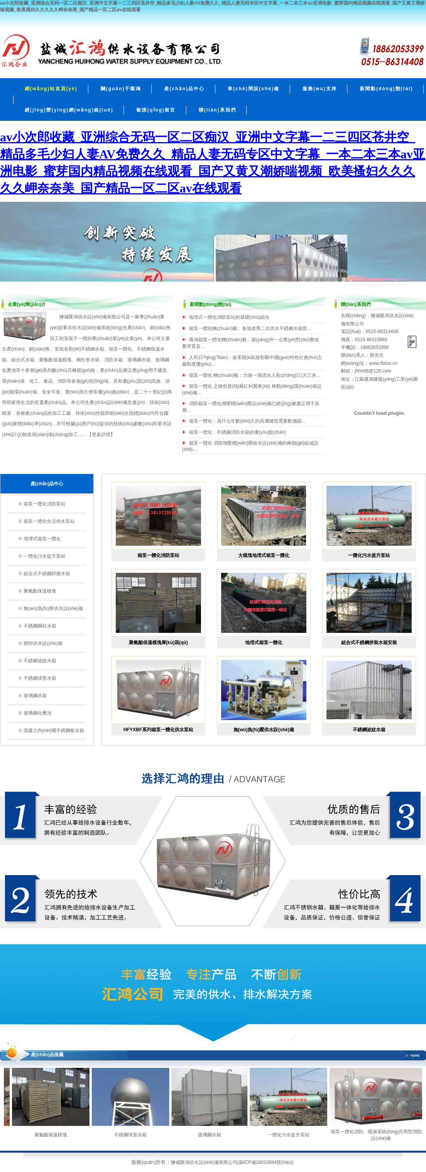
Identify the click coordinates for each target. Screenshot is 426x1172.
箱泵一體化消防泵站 (44, 504)
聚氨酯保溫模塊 (55, 360)
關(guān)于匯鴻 (121, 88)
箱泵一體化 (120, 349)
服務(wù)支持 (319, 88)
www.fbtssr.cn (383, 363)
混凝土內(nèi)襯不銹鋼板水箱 (54, 730)
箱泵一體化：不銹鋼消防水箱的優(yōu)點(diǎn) (237, 432)
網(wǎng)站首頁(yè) (51, 88)
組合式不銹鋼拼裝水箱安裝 (369, 642)
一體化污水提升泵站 (44, 556)
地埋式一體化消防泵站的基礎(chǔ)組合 (229, 317)
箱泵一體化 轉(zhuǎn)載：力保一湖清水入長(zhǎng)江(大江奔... (254, 375)
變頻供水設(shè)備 (43, 643)
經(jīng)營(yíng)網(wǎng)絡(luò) (69, 110)
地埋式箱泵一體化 (42, 538)
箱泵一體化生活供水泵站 (49, 521)
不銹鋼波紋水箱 (40, 660)
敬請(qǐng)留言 (155, 110)
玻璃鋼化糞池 (38, 713)
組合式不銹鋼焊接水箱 (47, 573)
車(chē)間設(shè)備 (253, 88)
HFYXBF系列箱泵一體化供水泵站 (158, 729)
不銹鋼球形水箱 (40, 678)
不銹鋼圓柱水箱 (40, 626)
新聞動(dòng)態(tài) (386, 88)
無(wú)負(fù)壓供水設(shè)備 (53, 608)
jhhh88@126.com (373, 371)
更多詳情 (101, 434)
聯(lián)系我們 (217, 110)
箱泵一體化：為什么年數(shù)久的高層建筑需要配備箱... (247, 421)
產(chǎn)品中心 (184, 88)
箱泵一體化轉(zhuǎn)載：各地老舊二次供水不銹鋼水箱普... (250, 328)
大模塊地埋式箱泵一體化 (263, 555)
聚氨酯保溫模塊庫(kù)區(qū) (158, 642)
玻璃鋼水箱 (35, 695)
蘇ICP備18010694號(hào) (265, 1162)
